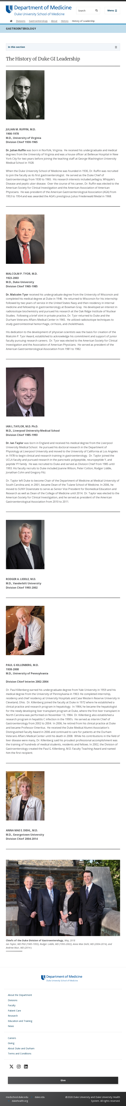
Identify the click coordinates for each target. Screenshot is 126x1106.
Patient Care (14, 1010)
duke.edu (40, 1097)
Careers (12, 1038)
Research (13, 1015)
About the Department (20, 995)
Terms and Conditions (19, 1053)
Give (63, 1080)
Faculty (11, 1005)
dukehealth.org (20, 1100)
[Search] (96, 10)
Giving (11, 1043)
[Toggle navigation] (112, 10)
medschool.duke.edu (17, 1097)
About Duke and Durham (21, 1048)
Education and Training (20, 1021)
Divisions (12, 1000)
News (11, 1026)
